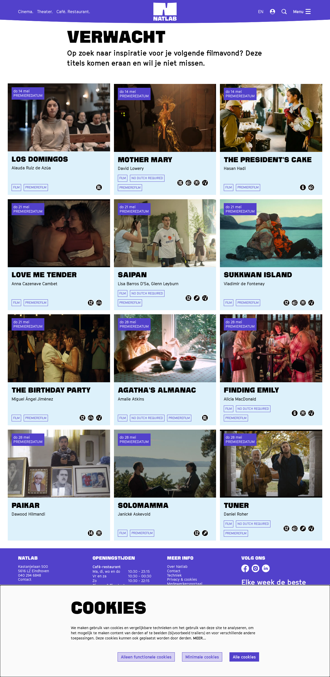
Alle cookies (244, 656)
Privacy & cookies (182, 577)
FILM (16, 187)
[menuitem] (25, 11)
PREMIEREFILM (35, 187)
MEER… (199, 638)
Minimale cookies (202, 656)
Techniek (174, 573)
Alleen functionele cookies (146, 656)
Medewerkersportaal (184, 582)
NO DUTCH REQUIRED (147, 177)
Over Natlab (177, 564)
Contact (24, 577)
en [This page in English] (260, 12)
